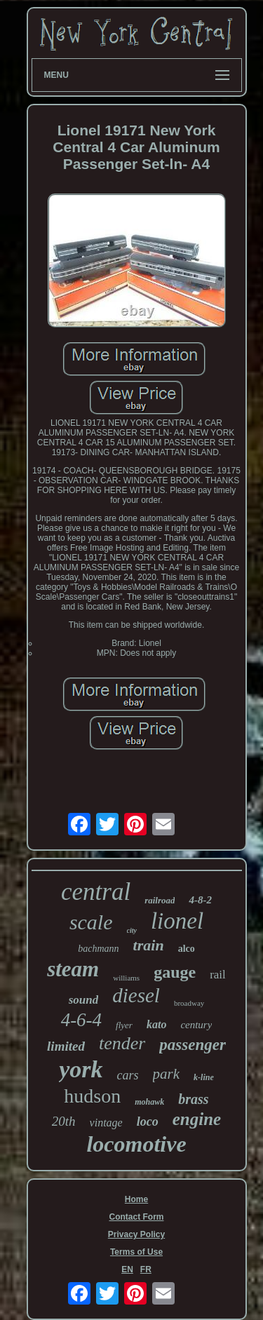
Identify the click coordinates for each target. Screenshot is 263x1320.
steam (73, 969)
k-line (204, 1077)
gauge (175, 972)
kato (156, 1024)
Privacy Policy (136, 1234)
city (132, 930)
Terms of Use (136, 1252)
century (196, 1024)
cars (128, 1075)
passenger (192, 1044)
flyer (124, 1025)
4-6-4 (81, 1019)
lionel (177, 921)
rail (218, 974)
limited (66, 1046)
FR (145, 1269)
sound (84, 999)
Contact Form (136, 1217)
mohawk (149, 1102)
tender (122, 1043)
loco (148, 1121)
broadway (189, 1003)
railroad (159, 900)
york (80, 1069)
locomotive (136, 1144)
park (166, 1073)
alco (186, 948)
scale (91, 922)
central (95, 891)
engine (197, 1119)
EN (127, 1269)
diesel (136, 995)
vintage (106, 1123)
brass (193, 1099)
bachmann (98, 948)
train (148, 945)
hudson (92, 1096)
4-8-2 (200, 899)
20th (64, 1121)
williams (126, 978)
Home (136, 1199)
